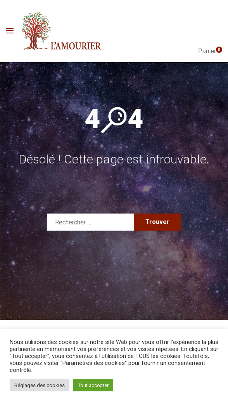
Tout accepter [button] (93, 385)
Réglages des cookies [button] (39, 385)
